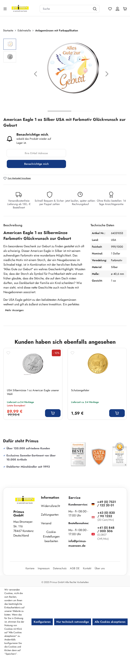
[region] (65, 74)
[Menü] (5, 8)
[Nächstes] (107, 74)
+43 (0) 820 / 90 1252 (106, 514)
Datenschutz (60, 568)
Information (50, 497)
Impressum (44, 568)
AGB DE (75, 568)
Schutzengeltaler (80, 390)
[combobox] (65, 9)
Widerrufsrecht (50, 506)
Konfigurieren (42, 622)
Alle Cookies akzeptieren (110, 622)
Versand (46, 523)
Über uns (100, 568)
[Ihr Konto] (117, 8)
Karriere (30, 568)
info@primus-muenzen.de (77, 543)
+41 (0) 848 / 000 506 (105, 529)
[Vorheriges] (35, 74)
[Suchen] (95, 9)
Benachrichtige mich (36, 164)
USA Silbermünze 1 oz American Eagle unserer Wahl (33, 392)
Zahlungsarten (50, 514)
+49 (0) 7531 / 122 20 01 (106, 503)
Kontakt (87, 568)
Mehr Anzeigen (14, 310)
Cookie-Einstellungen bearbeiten (51, 536)
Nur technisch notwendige (72, 622)
